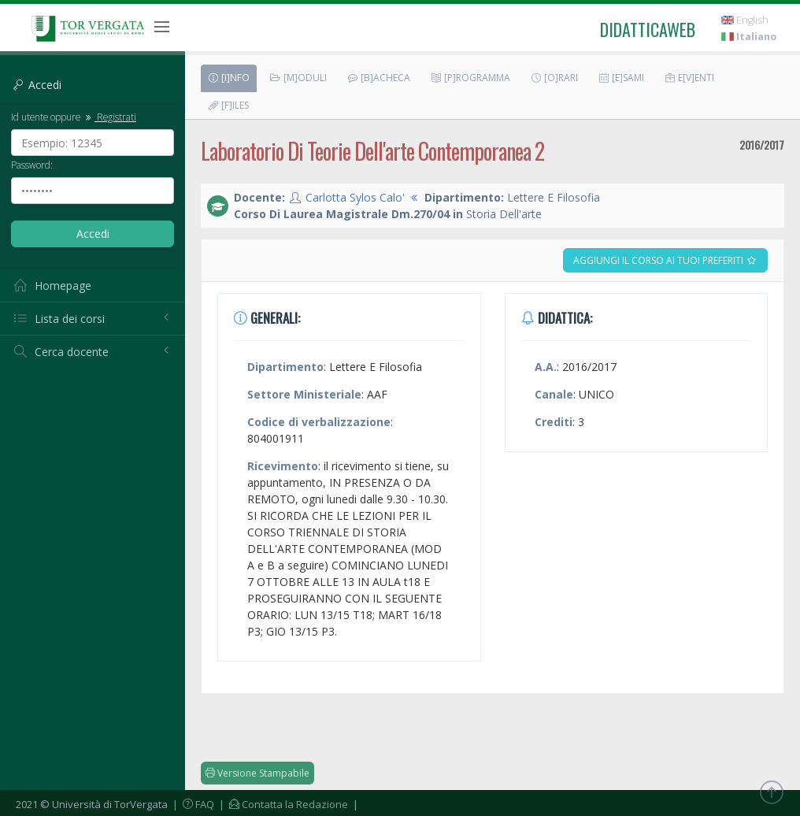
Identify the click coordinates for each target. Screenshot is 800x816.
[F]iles (228, 105)
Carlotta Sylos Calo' (355, 197)
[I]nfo (228, 77)
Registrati (109, 116)
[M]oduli (298, 77)
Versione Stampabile (257, 773)
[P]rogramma (470, 77)
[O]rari (554, 77)
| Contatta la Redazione (282, 804)
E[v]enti (689, 77)
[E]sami (621, 77)
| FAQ (192, 804)
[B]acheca (378, 77)
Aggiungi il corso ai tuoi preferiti (665, 260)
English (745, 20)
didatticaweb (647, 29)
